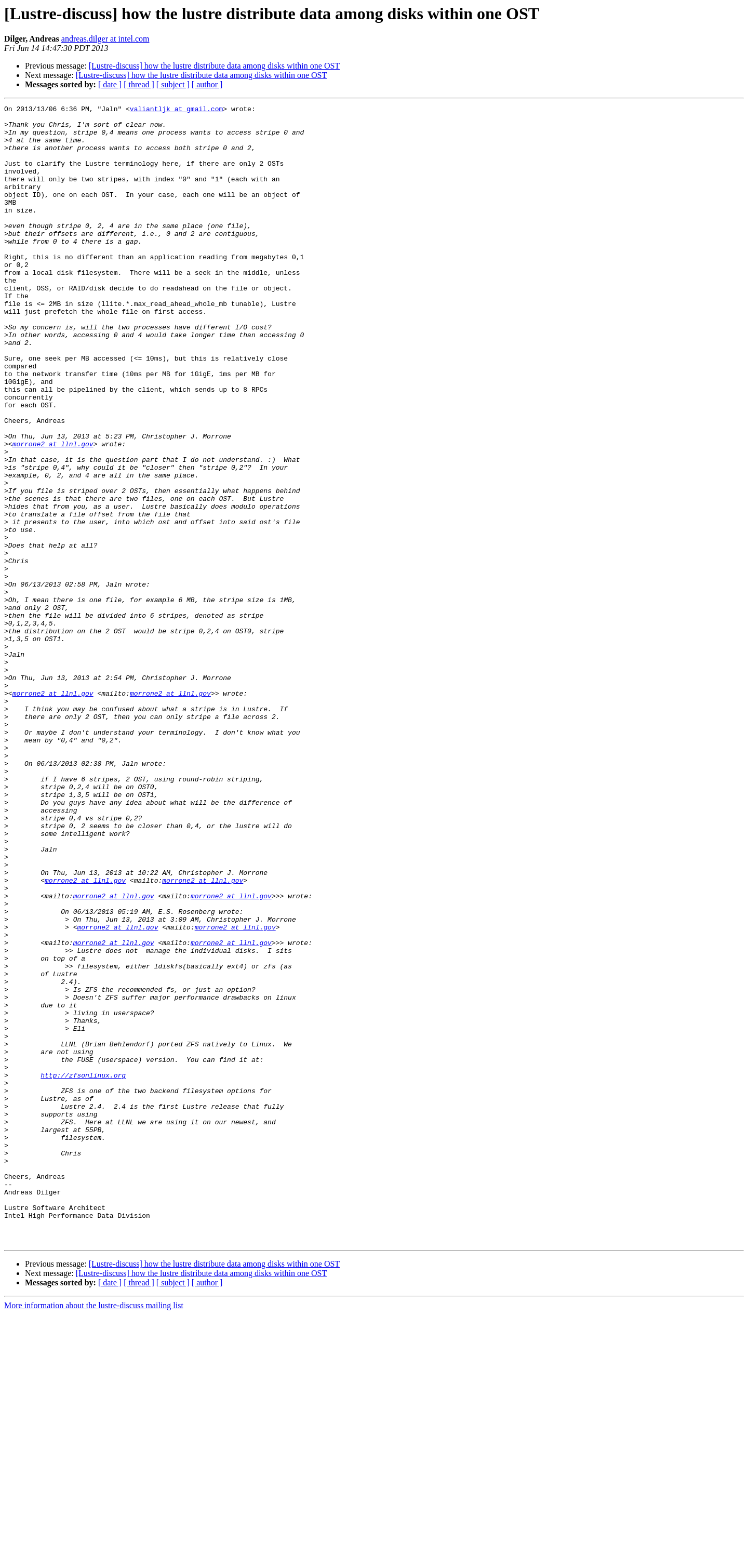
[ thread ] (139, 84)
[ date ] (110, 84)
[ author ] (207, 84)
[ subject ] (173, 84)
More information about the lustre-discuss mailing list (93, 1532)
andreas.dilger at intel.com (105, 38)
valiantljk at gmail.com (176, 110)
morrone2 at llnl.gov (53, 512)
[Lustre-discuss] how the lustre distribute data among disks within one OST (214, 65)
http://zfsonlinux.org (83, 1269)
